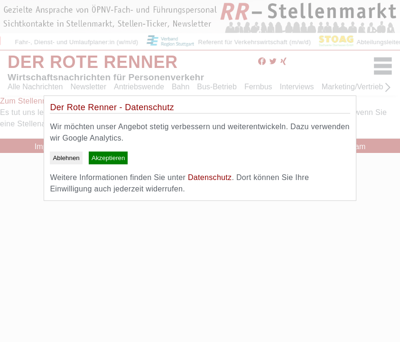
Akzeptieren (108, 158)
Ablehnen (66, 158)
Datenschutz (210, 177)
